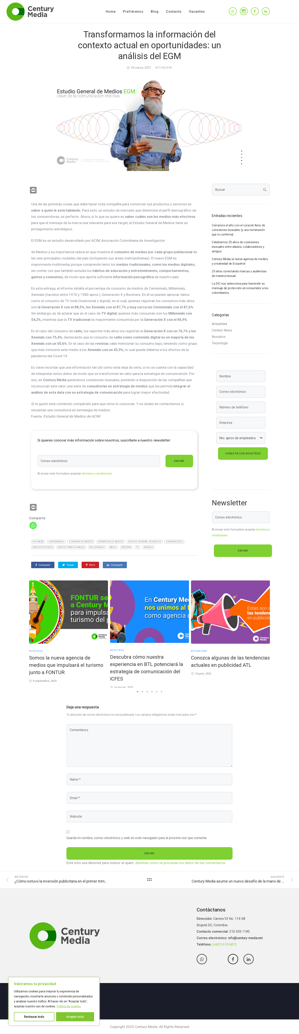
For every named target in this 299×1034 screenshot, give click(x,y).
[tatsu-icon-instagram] (244, 11)
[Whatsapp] (33, 525)
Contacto (174, 12)
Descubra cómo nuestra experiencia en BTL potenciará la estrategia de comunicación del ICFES (146, 668)
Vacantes (197, 12)
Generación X (174, 542)
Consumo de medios (81, 542)
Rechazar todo (34, 1016)
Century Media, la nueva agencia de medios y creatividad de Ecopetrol (240, 261)
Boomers (38, 542)
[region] (54, 1001)
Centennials (56, 542)
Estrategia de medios (110, 542)
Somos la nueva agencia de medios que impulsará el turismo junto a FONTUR (66, 665)
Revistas (126, 547)
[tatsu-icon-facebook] (255, 11)
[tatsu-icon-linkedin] (266, 11)
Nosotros (218, 336)
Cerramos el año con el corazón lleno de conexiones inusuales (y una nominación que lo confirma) (238, 229)
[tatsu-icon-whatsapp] (233, 11)
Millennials (97, 547)
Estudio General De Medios (144, 542)
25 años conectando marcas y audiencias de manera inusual (239, 273)
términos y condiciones (97, 473)
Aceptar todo (75, 1016)
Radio (113, 547)
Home (111, 12)
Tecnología (220, 343)
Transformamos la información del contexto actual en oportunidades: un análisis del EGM (149, 45)
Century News (222, 330)
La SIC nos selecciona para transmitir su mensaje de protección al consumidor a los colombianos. (240, 288)
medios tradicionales (71, 547)
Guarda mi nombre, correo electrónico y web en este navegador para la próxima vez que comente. (136, 838)
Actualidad (163, 67)
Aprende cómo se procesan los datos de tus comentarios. (180, 863)
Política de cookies (69, 1006)
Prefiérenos (133, 12)
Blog (155, 12)
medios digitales (43, 547)
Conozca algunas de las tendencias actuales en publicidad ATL (230, 661)
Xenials (148, 547)
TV (137, 547)
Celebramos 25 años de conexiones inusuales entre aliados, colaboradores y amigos (238, 246)
